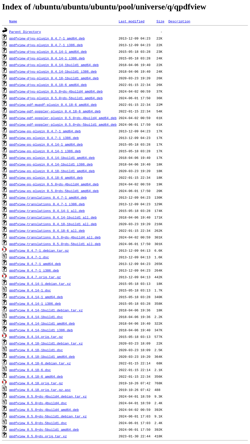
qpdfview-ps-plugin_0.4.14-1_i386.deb (45, 151)
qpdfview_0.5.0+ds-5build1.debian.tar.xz (48, 416)
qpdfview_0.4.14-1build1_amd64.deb (42, 323)
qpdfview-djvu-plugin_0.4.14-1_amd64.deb (48, 51)
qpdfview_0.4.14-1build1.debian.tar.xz (46, 310)
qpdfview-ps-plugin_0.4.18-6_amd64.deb (46, 177)
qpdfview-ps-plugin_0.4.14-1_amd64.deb (46, 144)
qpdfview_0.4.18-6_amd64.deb (36, 376)
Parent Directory (25, 31)
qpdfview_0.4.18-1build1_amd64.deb (42, 356)
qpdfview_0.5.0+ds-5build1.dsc (38, 423)
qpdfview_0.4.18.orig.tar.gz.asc (40, 389)
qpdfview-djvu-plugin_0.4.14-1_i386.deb (47, 58)
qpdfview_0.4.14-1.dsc (30, 290)
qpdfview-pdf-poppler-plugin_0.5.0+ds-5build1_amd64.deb (63, 124)
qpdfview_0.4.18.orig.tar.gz (36, 383)
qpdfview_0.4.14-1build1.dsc (36, 316)
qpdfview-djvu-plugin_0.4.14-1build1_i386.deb (53, 71)
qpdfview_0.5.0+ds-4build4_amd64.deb (44, 409)
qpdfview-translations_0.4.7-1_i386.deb (47, 204)
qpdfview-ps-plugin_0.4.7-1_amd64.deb (45, 131)
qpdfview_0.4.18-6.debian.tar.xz (40, 363)
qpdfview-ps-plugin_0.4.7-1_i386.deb (44, 137)
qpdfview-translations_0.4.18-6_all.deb (47, 230)
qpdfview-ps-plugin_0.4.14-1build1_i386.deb (51, 164)
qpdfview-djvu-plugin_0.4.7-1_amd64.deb (47, 38)
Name (13, 21)
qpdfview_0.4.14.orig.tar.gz (36, 336)
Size (160, 21)
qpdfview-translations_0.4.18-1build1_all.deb (53, 224)
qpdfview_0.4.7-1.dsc (29, 257)
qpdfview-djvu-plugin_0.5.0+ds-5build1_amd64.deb (56, 98)
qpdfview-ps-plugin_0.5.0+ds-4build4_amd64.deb (54, 184)
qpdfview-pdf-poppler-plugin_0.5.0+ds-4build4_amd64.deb (63, 118)
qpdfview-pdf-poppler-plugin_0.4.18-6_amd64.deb (55, 111)
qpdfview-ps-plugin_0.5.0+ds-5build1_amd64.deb (54, 190)
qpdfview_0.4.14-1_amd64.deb (36, 297)
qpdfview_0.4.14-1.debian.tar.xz (40, 283)
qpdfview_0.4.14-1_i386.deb (35, 303)
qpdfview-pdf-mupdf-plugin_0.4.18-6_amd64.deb (53, 104)
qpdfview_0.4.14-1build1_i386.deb (41, 330)
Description (179, 21)
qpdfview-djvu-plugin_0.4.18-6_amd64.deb (48, 84)
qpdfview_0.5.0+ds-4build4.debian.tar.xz (48, 396)
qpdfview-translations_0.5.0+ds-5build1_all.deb (55, 244)
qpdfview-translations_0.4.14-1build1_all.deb (53, 217)
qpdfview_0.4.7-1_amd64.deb (35, 263)
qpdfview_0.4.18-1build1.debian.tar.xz (46, 343)
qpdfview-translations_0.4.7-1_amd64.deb (48, 197)
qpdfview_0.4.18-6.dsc (30, 369)
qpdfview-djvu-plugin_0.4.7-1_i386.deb (46, 45)
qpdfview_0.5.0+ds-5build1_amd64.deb (44, 429)
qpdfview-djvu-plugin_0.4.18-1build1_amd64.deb (54, 78)
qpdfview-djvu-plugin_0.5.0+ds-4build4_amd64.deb (56, 91)
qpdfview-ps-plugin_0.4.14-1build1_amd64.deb (52, 157)
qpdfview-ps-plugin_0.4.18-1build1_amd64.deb (52, 171)
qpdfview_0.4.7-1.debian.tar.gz (39, 250)
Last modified (131, 21)
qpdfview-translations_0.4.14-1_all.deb (47, 210)
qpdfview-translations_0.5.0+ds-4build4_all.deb (55, 237)
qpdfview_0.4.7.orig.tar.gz (35, 277)
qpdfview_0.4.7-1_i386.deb (34, 270)
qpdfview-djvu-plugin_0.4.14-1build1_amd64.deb (54, 64)
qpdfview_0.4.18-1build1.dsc (36, 350)
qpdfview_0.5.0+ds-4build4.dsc (38, 403)
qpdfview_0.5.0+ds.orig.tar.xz (38, 436)
